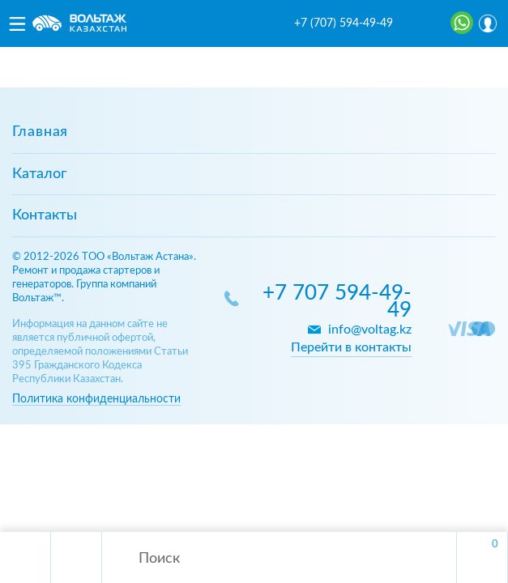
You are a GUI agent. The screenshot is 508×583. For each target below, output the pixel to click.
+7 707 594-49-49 (337, 302)
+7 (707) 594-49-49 (343, 23)
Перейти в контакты (351, 347)
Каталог (39, 174)
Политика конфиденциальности (96, 399)
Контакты (44, 215)
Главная (40, 132)
